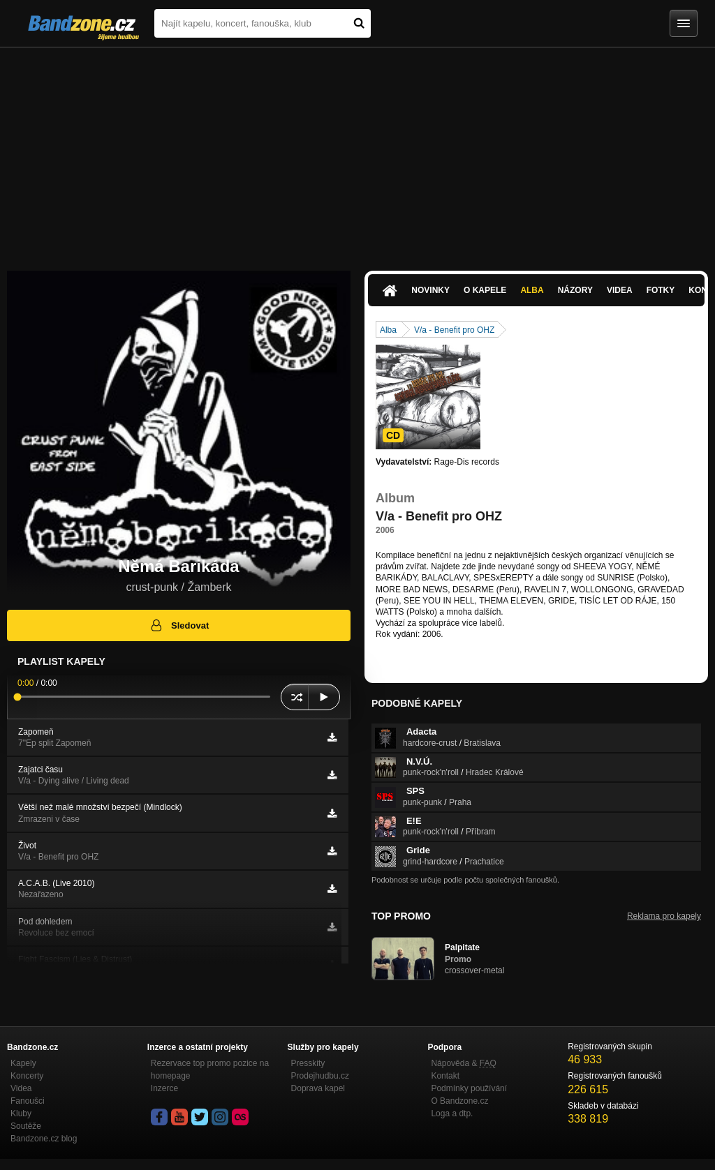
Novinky (430, 290)
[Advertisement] (357, 152)
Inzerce (164, 1088)
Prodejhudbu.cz (320, 1076)
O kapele (485, 290)
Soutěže (25, 1126)
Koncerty (26, 1076)
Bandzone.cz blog (43, 1138)
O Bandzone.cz (459, 1101)
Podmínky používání (469, 1088)
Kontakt (445, 1076)
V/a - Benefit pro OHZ (454, 330)
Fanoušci (27, 1101)
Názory (575, 290)
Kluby (20, 1113)
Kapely (23, 1063)
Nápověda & (463, 1063)
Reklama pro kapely (664, 916)
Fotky (661, 290)
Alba (531, 290)
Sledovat (179, 625)
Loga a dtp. (452, 1113)
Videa (620, 290)
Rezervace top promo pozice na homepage (210, 1069)
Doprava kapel (318, 1088)
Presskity (308, 1063)
